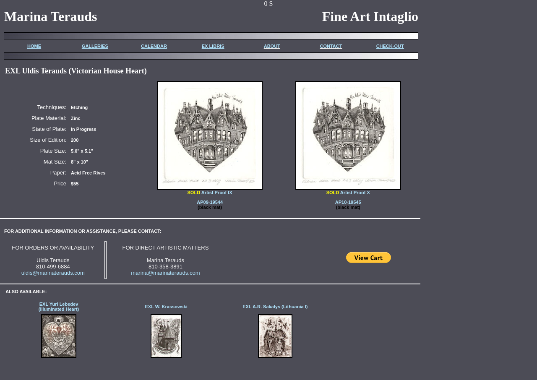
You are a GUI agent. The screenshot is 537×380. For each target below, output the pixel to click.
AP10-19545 (348, 202)
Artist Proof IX (210, 190)
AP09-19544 (210, 202)
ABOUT (272, 46)
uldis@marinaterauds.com (53, 273)
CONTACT (331, 46)
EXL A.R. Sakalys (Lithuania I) (275, 306)
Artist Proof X (348, 190)
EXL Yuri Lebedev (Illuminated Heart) (59, 307)
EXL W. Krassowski (166, 306)
